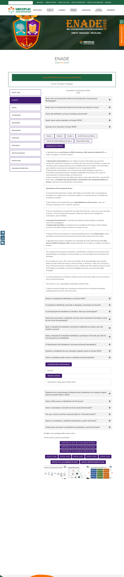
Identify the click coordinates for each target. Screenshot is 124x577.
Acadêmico (61, 10)
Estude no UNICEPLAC (50, 10)
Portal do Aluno (63, 2)
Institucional (37, 10)
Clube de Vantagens (98, 10)
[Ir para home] (20, 10)
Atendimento (111, 10)
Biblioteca (40, 2)
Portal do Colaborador (95, 2)
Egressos (108, 2)
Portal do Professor (78, 2)
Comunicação (86, 10)
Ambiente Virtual (50, 2)
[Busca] (20, 3)
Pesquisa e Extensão (73, 10)
